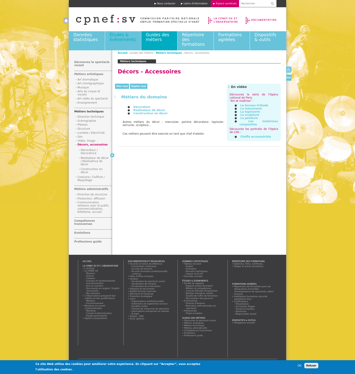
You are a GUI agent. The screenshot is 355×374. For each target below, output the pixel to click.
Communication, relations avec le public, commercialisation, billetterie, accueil (93, 207)
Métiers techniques (169, 52)
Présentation (242, 304)
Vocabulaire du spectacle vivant (148, 281)
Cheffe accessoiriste (255, 136)
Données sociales (193, 276)
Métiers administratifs (91, 189)
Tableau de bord (192, 263)
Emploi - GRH (137, 316)
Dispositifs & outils (265, 37)
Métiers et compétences (198, 288)
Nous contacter (166, 3)
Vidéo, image (86, 140)
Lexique (134, 278)
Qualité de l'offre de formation (202, 295)
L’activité (89, 268)
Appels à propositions (96, 318)
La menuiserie (251, 108)
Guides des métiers (157, 37)
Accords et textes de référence (146, 263)
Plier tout (122, 86)
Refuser (311, 365)
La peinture (249, 118)
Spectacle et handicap (141, 293)
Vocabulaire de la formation (146, 286)
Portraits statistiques (197, 271)
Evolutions (82, 232)
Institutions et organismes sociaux (150, 303)
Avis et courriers (94, 285)
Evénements (190, 300)
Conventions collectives (144, 266)
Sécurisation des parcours (199, 298)
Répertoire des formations (248, 261)
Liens (132, 298)
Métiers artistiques (88, 74)
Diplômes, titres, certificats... (249, 263)
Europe (135, 313)
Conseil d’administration (99, 313)
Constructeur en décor (150, 113)
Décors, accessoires (92, 144)
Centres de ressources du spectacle (150, 308)
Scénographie (86, 120)
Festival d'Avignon (195, 303)
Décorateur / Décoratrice (89, 151)
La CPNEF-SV (91, 271)
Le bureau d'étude (254, 105)
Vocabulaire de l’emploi (144, 283)
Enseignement (87, 102)
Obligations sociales (244, 322)
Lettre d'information (196, 3)
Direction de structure (92, 194)
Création (90, 278)
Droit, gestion (137, 318)
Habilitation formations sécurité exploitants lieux (250, 297)
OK (299, 365)
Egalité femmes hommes (143, 291)
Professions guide (88, 241)
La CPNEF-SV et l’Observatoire (223, 19)
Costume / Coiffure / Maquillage (91, 178)
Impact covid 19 (194, 273)
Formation (191, 268)
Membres (91, 310)
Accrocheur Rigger (245, 306)
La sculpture (249, 115)
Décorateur (142, 107)
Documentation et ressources (265, 19)
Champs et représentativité (100, 280)
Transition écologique (141, 296)
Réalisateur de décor (149, 110)
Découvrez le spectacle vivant (200, 320)
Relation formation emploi (199, 293)
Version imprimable (288, 70)
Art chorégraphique (90, 83)
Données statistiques (85, 37)
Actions (90, 275)
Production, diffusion (91, 198)
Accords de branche (142, 268)
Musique (83, 87)
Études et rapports (194, 283)
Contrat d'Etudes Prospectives (202, 290)
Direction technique (90, 116)
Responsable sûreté (246, 314)
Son (80, 136)
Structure (83, 128)
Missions (90, 273)
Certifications (241, 301)
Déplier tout (138, 86)
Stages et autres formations (248, 266)
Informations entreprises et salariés (150, 311)
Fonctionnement (94, 283)
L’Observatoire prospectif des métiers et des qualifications (100, 296)
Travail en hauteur (245, 309)
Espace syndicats (226, 3)
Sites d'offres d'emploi (141, 276)
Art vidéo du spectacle (92, 98)
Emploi (189, 266)
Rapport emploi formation (199, 285)
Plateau (82, 124)
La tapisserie (250, 111)
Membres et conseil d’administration (95, 306)
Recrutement (93, 293)
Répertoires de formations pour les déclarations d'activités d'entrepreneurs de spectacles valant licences (253, 290)
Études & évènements (123, 37)
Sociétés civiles (140, 306)
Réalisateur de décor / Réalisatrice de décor (95, 161)
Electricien (241, 311)
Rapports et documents (142, 288)
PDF (288, 77)
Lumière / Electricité (91, 132)
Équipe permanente (96, 315)
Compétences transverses (84, 222)
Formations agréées (230, 37)
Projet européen (194, 313)
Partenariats (190, 310)
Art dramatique (87, 79)
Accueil (133, 19)
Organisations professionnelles (148, 301)
